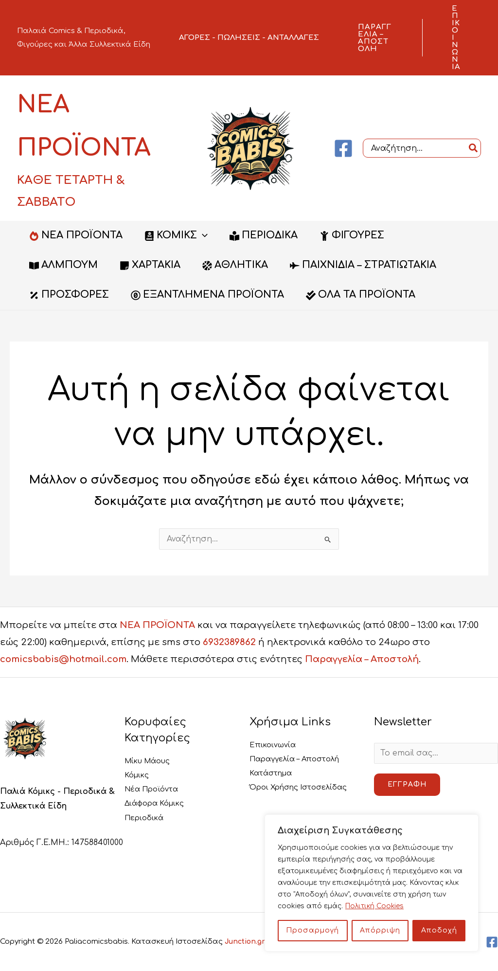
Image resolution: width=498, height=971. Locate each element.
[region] (372, 883)
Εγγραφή (407, 785)
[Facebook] (343, 148)
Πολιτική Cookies (375, 906)
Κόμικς (138, 775)
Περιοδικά (146, 818)
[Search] (473, 148)
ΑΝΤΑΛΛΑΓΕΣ (293, 38)
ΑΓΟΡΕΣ (194, 38)
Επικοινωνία (274, 744)
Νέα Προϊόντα (154, 789)
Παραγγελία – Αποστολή (362, 659)
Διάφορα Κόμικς (157, 804)
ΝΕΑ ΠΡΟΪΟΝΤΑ (157, 625)
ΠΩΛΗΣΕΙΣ (238, 38)
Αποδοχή (439, 930)
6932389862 (229, 642)
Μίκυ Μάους (150, 760)
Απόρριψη (380, 930)
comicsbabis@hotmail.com (63, 659)
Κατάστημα (273, 773)
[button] (375, 37)
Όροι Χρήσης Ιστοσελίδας (303, 788)
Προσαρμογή (312, 930)
